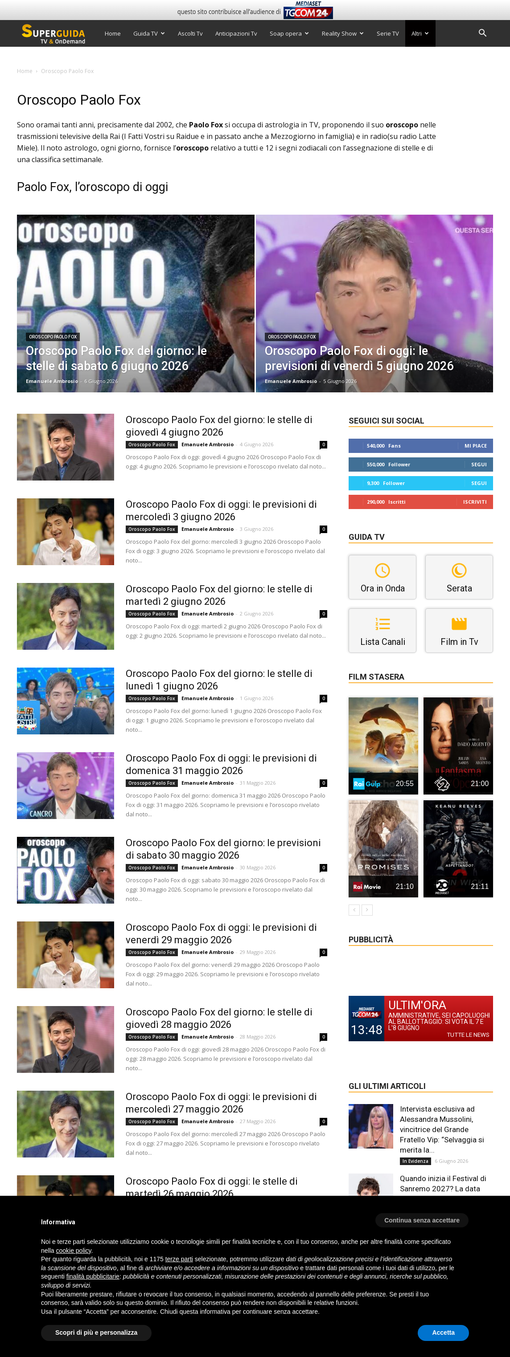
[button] (482, 34)
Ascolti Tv (190, 33)
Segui (479, 464)
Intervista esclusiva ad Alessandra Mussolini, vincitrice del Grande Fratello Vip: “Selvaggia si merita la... (442, 1129)
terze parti (179, 1259)
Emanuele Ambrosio (52, 381)
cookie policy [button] (73, 1250)
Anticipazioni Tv (236, 33)
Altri (420, 33)
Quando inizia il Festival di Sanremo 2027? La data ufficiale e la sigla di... (443, 1188)
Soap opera (289, 33)
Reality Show (343, 33)
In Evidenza (415, 1161)
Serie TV (388, 33)
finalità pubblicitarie (92, 1276)
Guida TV (149, 33)
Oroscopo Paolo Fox (53, 336)
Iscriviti (475, 501)
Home (113, 33)
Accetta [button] (443, 1332)
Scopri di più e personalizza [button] (96, 1332)
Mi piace (476, 445)
